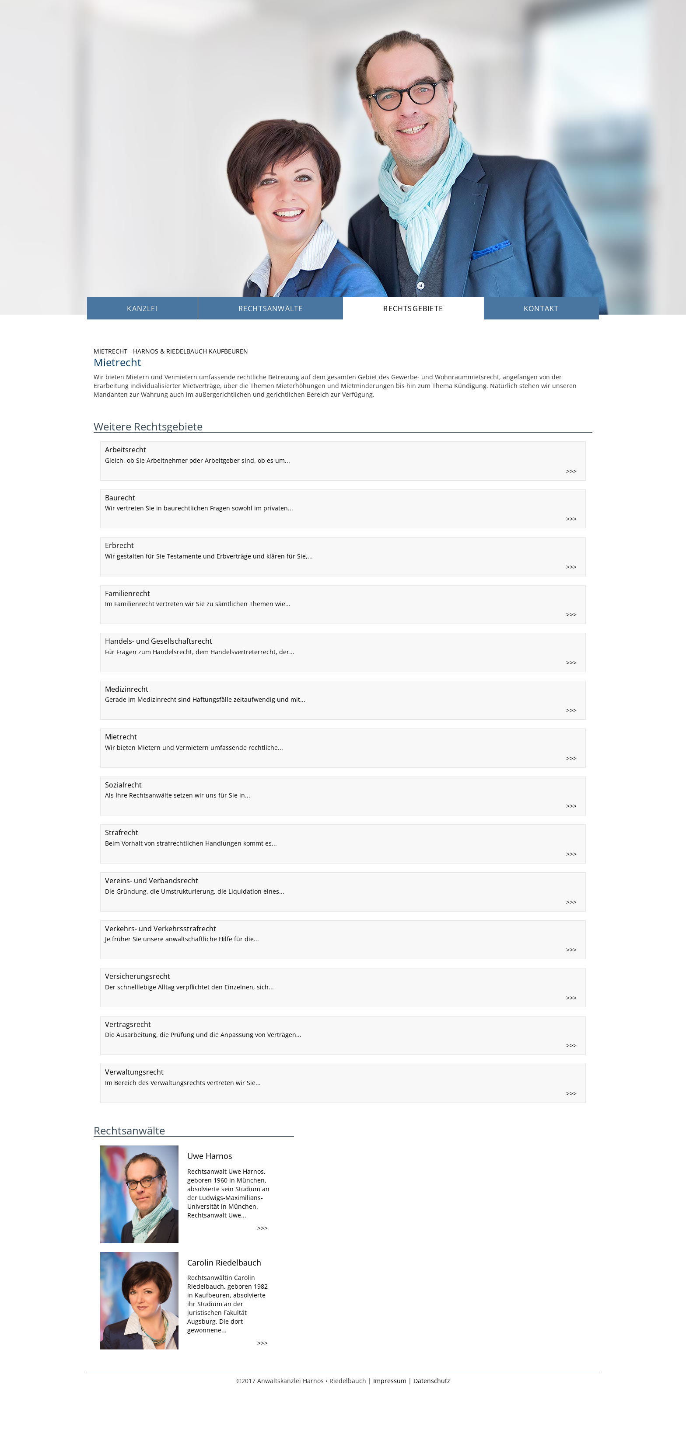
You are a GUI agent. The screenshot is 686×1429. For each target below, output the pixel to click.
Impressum (389, 1381)
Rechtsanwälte (270, 308)
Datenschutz (431, 1381)
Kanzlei (142, 308)
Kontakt (541, 308)
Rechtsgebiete (413, 308)
